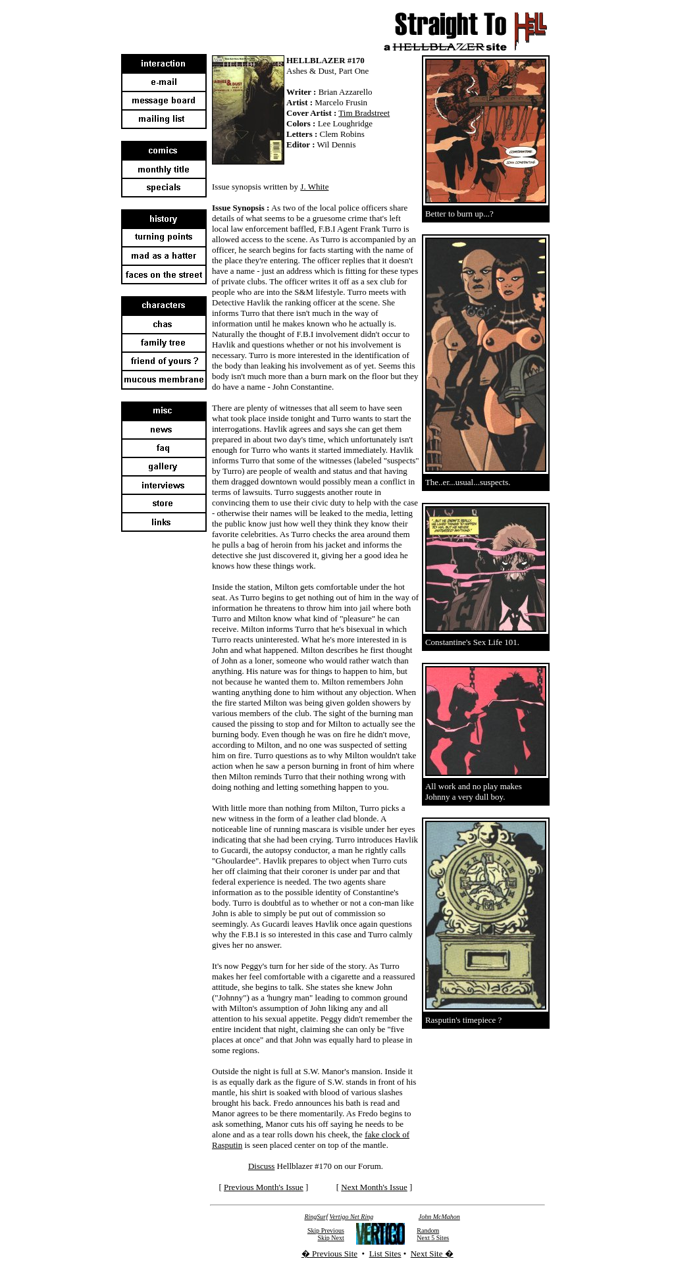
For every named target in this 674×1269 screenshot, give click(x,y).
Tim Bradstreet (364, 113)
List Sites (385, 1253)
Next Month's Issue (374, 1187)
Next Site (428, 1253)
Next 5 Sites (433, 1237)
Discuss (261, 1166)
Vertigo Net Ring (352, 1216)
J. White (314, 187)
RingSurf (316, 1216)
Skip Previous (325, 1230)
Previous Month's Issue (263, 1187)
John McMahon (439, 1216)
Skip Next (331, 1237)
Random (428, 1230)
